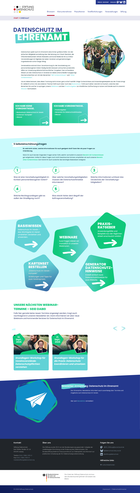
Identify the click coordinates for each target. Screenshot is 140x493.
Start (16, 18)
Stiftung (123, 11)
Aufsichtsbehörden (107, 465)
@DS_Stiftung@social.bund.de (112, 447)
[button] (55, 11)
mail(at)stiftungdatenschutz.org (24, 460)
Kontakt (106, 2)
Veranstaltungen (111, 11)
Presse (100, 2)
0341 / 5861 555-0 (25, 455)
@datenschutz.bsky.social (110, 450)
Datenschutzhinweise (119, 489)
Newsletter (81, 401)
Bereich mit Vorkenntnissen (93, 155)
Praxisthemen (79, 11)
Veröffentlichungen (95, 11)
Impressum (106, 489)
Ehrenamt (51, 11)
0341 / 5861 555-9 (23, 458)
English (113, 2)
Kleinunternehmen (64, 11)
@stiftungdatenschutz (109, 454)
